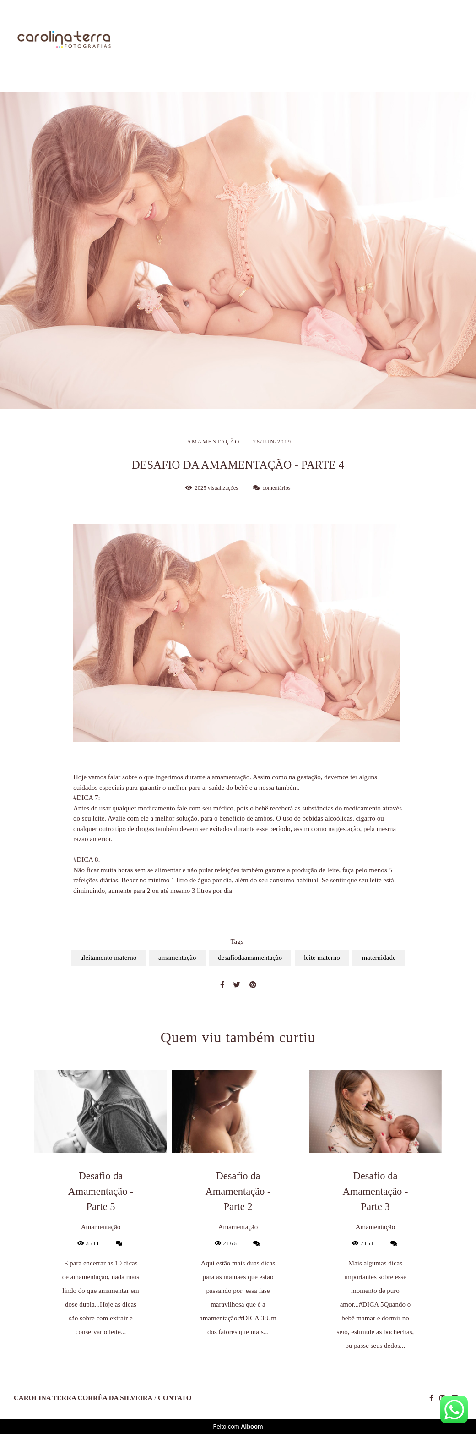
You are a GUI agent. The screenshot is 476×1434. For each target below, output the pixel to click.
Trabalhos (293, 40)
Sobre (241, 40)
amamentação (177, 957)
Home (195, 40)
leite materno (322, 957)
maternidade (378, 957)
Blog (397, 40)
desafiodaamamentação (250, 957)
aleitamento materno (108, 957)
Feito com (238, 1426)
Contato (444, 40)
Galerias (350, 40)
